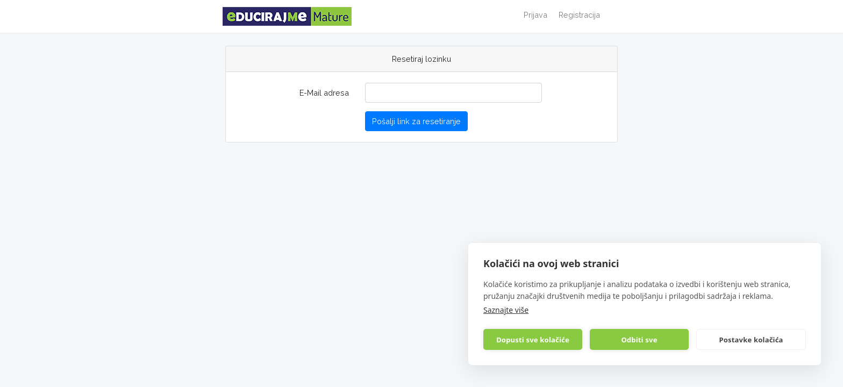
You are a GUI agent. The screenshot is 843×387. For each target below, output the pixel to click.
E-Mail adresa (324, 92)
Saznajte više (505, 310)
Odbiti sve (639, 340)
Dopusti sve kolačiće (532, 340)
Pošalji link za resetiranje (416, 121)
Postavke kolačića (751, 340)
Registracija (579, 14)
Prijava (535, 14)
